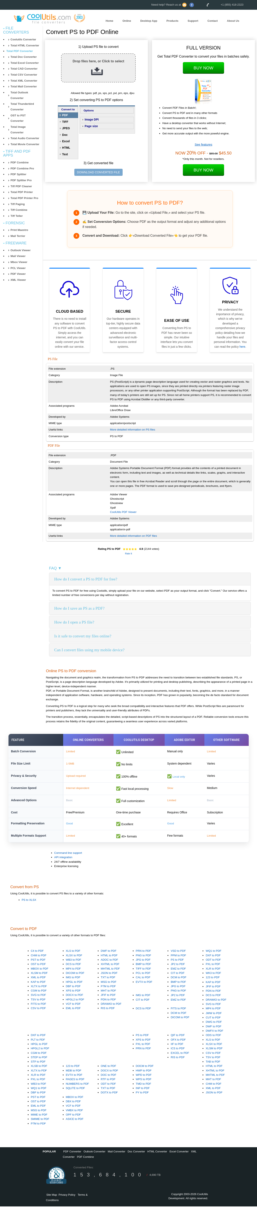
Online (126, 20)
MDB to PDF (73, 1075)
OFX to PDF (178, 1044)
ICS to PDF (178, 1052)
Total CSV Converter (24, 74)
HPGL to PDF (74, 986)
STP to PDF (38, 1066)
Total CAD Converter (24, 68)
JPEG (66, 128)
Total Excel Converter (25, 62)
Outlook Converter (94, 1156)
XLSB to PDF (39, 1070)
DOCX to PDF (74, 999)
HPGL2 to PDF (75, 1004)
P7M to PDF (108, 990)
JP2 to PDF (178, 968)
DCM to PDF (178, 981)
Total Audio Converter (25, 138)
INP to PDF (143, 1092)
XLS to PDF (73, 955)
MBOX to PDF (39, 973)
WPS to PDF (144, 1084)
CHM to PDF (39, 959)
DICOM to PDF (75, 977)
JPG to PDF (143, 964)
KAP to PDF (38, 986)
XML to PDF (38, 981)
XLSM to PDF (39, 977)
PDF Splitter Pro (21, 180)
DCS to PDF (73, 968)
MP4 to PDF (73, 973)
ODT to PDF (213, 964)
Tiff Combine (19, 209)
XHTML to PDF (110, 968)
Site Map (51, 1199)
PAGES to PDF (75, 1084)
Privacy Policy (67, 1199)
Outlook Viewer (21, 250)
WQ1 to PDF (213, 955)
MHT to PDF (108, 995)
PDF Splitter (18, 174)
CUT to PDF (213, 1022)
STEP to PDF (39, 1061)
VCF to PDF (73, 1008)
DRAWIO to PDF (111, 1008)
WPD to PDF (144, 1079)
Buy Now (203, 68)
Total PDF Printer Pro (24, 198)
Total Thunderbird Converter (22, 106)
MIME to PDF (39, 1119)
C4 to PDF (37, 955)
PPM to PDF (178, 959)
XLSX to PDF (74, 959)
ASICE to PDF (74, 1123)
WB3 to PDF (73, 964)
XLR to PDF (213, 973)
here (242, 346)
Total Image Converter (18, 129)
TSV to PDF (38, 1004)
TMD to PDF (143, 1088)
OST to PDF (38, 968)
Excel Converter (178, 1156)
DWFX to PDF (214, 1035)
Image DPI (92, 119)
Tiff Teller (17, 215)
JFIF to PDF (108, 999)
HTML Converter (157, 1156)
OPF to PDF (73, 1119)
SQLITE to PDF (75, 1092)
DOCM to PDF (145, 1070)
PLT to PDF (38, 1044)
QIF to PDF (178, 1039)
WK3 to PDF (213, 977)
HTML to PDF (109, 959)
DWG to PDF (214, 1026)
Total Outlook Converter (19, 95)
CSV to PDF (38, 1012)
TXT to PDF (108, 981)
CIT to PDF (177, 977)
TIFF (65, 121)
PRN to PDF (143, 955)
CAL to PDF (143, 981)
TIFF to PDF (143, 973)
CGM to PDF (39, 995)
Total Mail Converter (24, 86)
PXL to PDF (213, 968)
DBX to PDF (73, 1105)
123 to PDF (213, 981)
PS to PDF (177, 964)
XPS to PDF (73, 995)
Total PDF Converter (19, 51)
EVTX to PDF (144, 986)
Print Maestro (19, 230)
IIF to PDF (177, 1048)
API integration (63, 862)
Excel (66, 141)
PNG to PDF (143, 959)
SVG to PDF (38, 999)
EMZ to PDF (178, 973)
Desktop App (148, 20)
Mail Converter (116, 1156)
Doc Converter (136, 1156)
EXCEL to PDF (180, 1057)
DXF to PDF (213, 959)
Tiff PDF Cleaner (21, 186)
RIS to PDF (108, 1012)
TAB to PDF (213, 1066)
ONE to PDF (108, 1070)
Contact (213, 20)
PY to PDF (142, 1097)
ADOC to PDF (109, 964)
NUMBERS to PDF (77, 1088)
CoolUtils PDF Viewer (123, 512)
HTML (66, 147)
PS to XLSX (29, 904)
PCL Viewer (18, 268)
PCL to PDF (143, 977)
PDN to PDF (108, 1004)
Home (109, 20)
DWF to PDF (109, 955)
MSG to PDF (109, 986)
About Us (233, 20)
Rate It (128, 553)
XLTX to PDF (39, 990)
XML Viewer (18, 279)
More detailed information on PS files (132, 429)
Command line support (68, 857)
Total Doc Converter (24, 56)
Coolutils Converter (23, 39)
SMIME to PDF (40, 1123)
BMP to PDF (143, 968)
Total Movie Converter (25, 144)
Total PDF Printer (22, 192)
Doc (65, 134)
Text (65, 154)
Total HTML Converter (25, 45)
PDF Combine (20, 162)
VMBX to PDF (74, 1114)
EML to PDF (73, 1012)
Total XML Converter (24, 80)
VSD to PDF (178, 955)
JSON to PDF (109, 977)
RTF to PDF (108, 1084)
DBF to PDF (73, 990)
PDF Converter (72, 1156)
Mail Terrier (18, 236)
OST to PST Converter (18, 118)
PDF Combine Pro (22, 168)
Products (173, 20)
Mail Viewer (18, 256)
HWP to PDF (144, 1075)
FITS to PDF (38, 1008)
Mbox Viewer (19, 262)
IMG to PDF (73, 981)
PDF (65, 115)
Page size (91, 126)
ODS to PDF (213, 1039)
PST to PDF (38, 964)
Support (193, 20)
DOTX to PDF (109, 1097)
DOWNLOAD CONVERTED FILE (98, 172)
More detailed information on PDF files (133, 535)
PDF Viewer (18, 273)
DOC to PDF (108, 1079)
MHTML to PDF (110, 973)
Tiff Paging (18, 204)
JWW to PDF (214, 1017)
